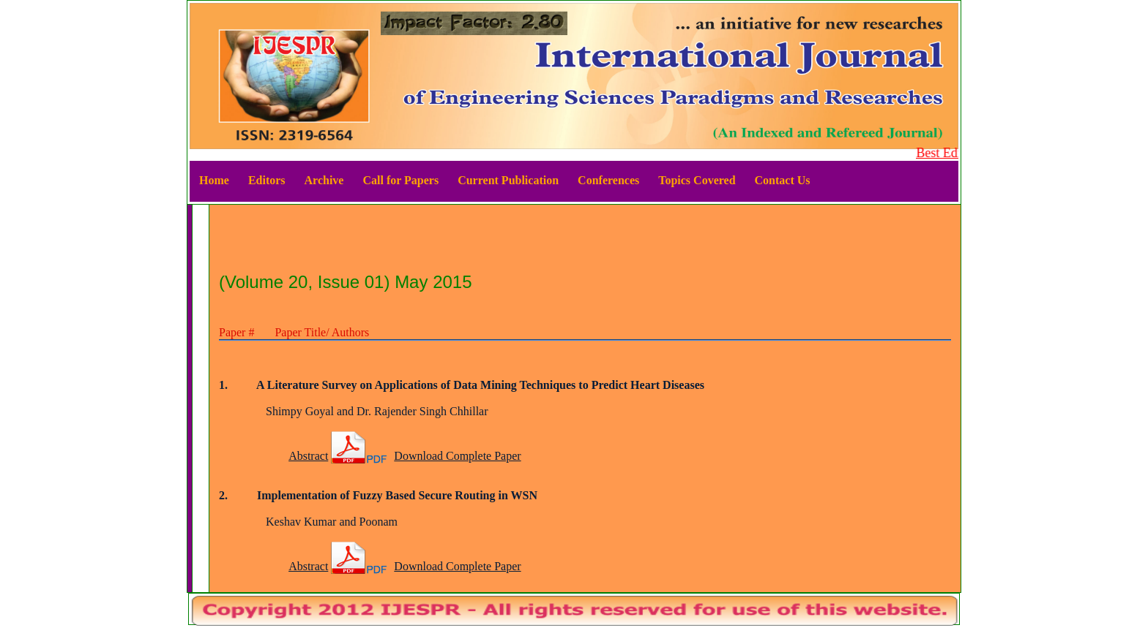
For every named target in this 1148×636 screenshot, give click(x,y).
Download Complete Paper (457, 456)
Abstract (308, 456)
